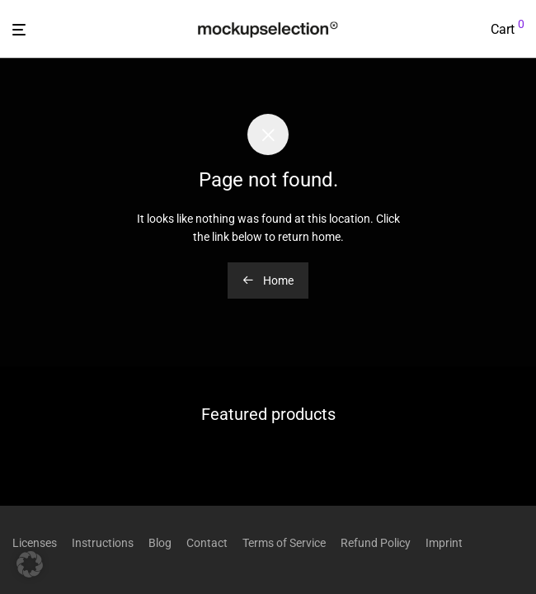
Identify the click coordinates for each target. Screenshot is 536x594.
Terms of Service (284, 542)
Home (268, 280)
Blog (160, 542)
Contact (207, 542)
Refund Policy (376, 542)
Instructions (103, 542)
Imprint (444, 542)
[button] (29, 564)
